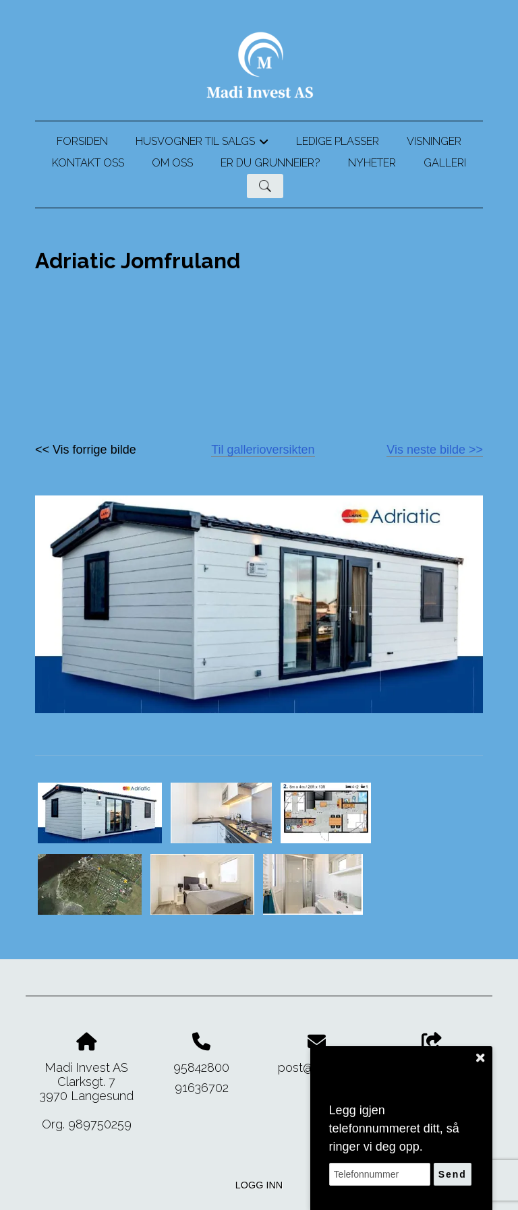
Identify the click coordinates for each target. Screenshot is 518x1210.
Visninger (434, 141)
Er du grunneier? (270, 162)
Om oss (172, 162)
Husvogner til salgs (202, 143)
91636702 (202, 1088)
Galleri (445, 162)
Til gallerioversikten (262, 449)
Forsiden (82, 141)
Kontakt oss (88, 162)
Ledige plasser (337, 141)
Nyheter (372, 162)
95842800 (201, 1067)
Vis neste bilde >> (434, 449)
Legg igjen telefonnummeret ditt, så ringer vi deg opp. (394, 1128)
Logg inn (259, 1185)
